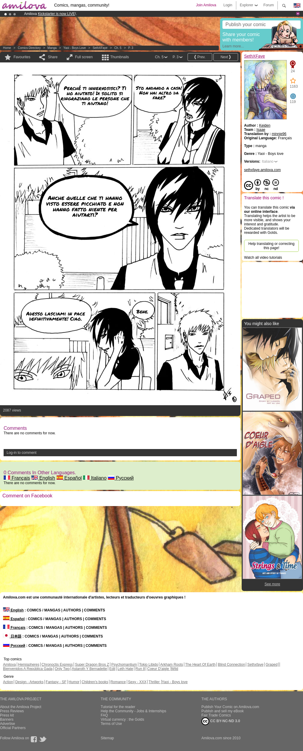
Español (69, 478)
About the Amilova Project (20, 707)
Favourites (22, 57)
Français (17, 478)
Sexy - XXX (137, 682)
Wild (174, 669)
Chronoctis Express (57, 664)
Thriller (154, 682)
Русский (121, 478)
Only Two (62, 669)
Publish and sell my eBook (222, 711)
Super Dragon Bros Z (92, 664)
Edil (112, 669)
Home (7, 48)
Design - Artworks (29, 682)
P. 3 (130, 48)
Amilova (9, 664)
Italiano (94, 478)
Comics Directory (29, 48)
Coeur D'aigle (158, 669)
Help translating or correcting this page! (271, 246)
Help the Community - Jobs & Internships (133, 711)
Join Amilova (206, 5)
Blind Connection (231, 664)
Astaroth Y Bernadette (89, 669)
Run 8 (140, 669)
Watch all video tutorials (263, 257)
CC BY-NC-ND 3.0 (220, 721)
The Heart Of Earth (200, 664)
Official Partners (13, 728)
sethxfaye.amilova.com (262, 170)
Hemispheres (28, 664)
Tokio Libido (148, 664)
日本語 (12, 636)
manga (52, 48)
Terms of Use (111, 724)
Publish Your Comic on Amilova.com (230, 707)
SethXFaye (100, 48)
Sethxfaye (255, 664)
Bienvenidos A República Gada (28, 669)
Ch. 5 (117, 48)
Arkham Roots (171, 664)
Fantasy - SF (56, 682)
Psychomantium (124, 664)
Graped (271, 664)
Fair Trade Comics (216, 715)
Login (227, 5)
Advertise (7, 724)
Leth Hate (125, 669)
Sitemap (107, 738)
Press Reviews (12, 711)
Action (8, 682)
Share (52, 57)
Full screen (84, 57)
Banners (7, 719)
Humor (74, 682)
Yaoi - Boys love (74, 48)
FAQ (104, 715)
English (43, 478)
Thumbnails (119, 57)
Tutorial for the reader (118, 707)
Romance (118, 682)
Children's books (94, 682)
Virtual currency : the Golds (122, 719)
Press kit (7, 715)
